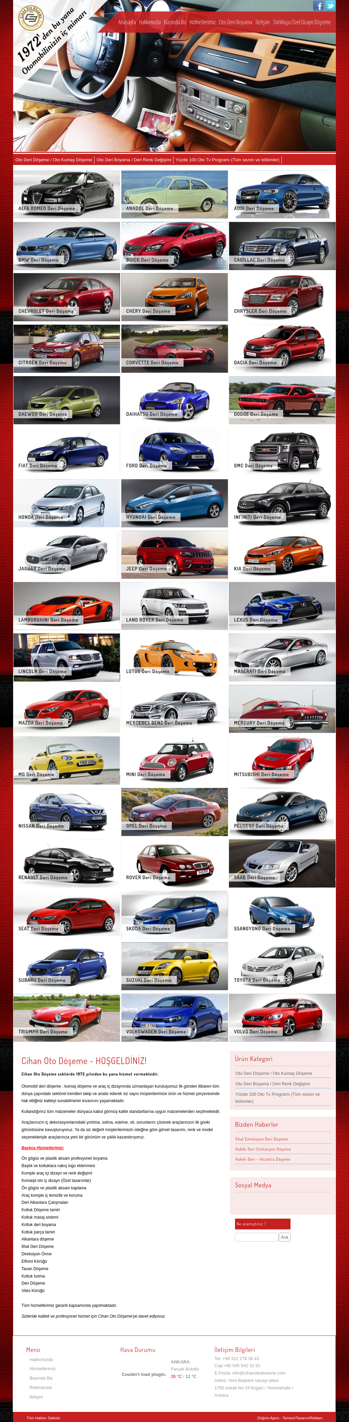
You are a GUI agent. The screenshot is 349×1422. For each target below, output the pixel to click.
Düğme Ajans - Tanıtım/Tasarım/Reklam (289, 1418)
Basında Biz (175, 22)
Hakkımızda (150, 22)
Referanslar (41, 1387)
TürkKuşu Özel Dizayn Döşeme (302, 22)
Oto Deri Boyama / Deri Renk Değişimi (133, 159)
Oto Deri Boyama (235, 22)
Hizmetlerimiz (203, 22)
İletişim (263, 22)
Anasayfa (127, 22)
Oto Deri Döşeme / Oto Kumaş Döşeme (53, 159)
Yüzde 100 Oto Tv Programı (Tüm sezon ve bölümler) (227, 159)
